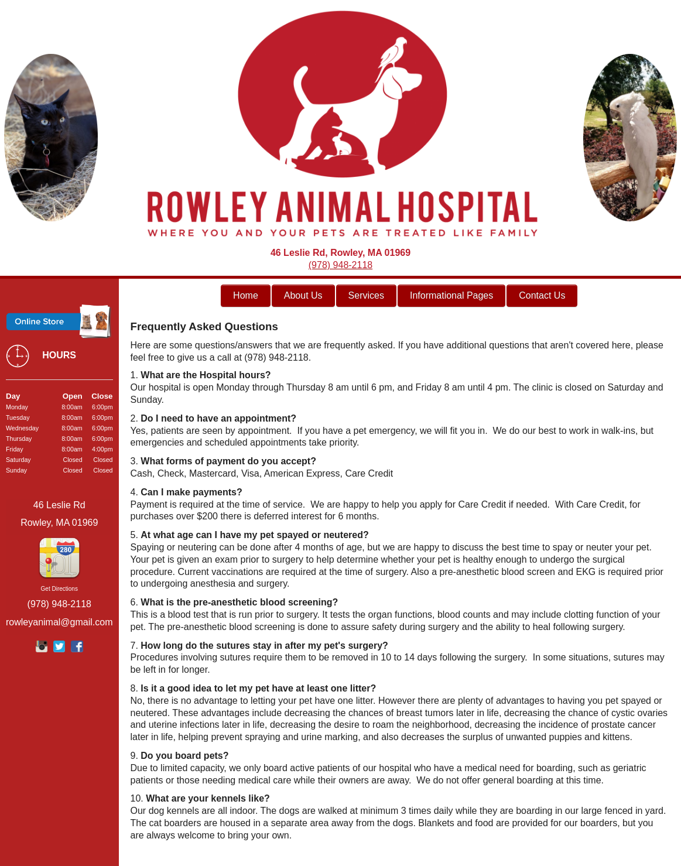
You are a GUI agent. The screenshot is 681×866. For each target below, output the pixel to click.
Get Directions (59, 589)
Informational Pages (451, 295)
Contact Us (542, 295)
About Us (303, 295)
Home (245, 295)
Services (366, 295)
